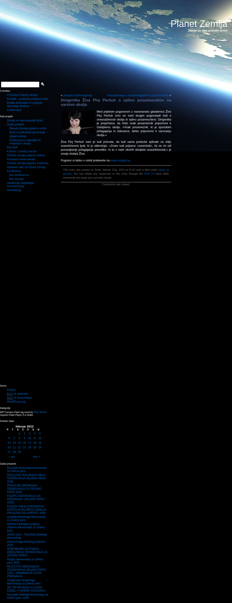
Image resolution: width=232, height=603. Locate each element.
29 (19, 452)
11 (34, 438)
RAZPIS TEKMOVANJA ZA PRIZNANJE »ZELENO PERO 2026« (26, 499)
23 (24, 447)
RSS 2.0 (149, 173)
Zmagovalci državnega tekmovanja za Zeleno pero (24, 582)
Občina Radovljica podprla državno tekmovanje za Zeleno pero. (26, 527)
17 (29, 442)
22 (19, 447)
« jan (12, 456)
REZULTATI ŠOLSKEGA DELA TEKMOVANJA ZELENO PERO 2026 (26, 478)
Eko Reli (12, 147)
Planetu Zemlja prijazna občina (26, 155)
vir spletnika (17, 393)
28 (14, 452)
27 (9, 452)
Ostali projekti (15, 124)
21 (14, 447)
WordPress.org (16, 401)
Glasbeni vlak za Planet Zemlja (26, 167)
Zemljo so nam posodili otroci (25, 120)
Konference (14, 171)
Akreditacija (14, 190)
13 (9, 442)
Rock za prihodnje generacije (27, 132)
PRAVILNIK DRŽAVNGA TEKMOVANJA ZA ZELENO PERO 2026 (24, 489)
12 (40, 438)
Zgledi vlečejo (17, 136)
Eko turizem (16, 179)
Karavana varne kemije (21, 159)
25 (34, 447)
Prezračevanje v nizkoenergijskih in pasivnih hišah (138, 95)
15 (19, 442)
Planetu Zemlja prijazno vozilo (27, 128)
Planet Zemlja (199, 24)
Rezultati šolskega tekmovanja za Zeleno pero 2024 (27, 596)
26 (40, 447)
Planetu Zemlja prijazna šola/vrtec (28, 163)
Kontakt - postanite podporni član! (27, 99)
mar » (36, 456)
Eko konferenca (19, 175)
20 (9, 447)
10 (29, 438)
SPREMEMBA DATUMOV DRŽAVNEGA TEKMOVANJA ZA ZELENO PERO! (27, 552)
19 (40, 442)
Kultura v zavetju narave (22, 151)
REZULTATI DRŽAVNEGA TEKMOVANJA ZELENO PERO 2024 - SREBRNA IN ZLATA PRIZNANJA (26, 571)
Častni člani (14, 110)
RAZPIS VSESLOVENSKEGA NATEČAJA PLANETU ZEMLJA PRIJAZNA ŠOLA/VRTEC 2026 (26, 510)
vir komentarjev (19, 397)
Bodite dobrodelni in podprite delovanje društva (24, 104)
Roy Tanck (40, 412)
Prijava (11, 389)
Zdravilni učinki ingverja (77, 95)
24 (29, 447)
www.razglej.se (120, 160)
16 (24, 442)
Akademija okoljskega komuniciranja (20, 184)
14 (14, 442)
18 (34, 442)
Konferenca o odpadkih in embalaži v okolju (25, 142)
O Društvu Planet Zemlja (22, 95)
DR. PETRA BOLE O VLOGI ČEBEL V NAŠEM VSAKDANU (26, 589)
